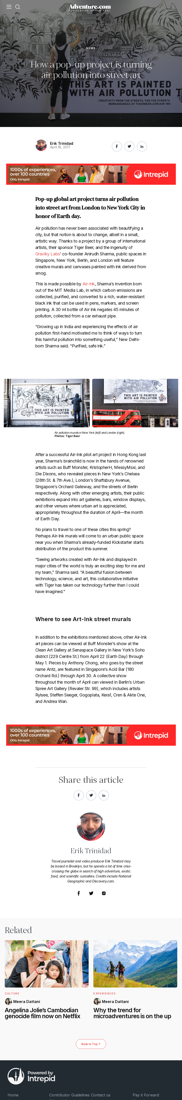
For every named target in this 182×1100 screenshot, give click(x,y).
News (91, 48)
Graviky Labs (47, 253)
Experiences (104, 993)
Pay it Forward (146, 1095)
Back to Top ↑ (91, 1044)
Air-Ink (88, 283)
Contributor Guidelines (69, 1095)
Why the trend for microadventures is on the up (132, 1013)
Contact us (100, 1095)
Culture (12, 993)
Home (13, 1095)
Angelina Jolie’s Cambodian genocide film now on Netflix (42, 1013)
